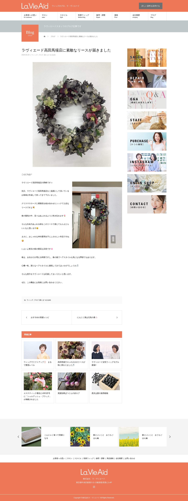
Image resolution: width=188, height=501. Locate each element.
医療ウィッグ (85, 16)
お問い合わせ (130, 458)
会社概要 (139, 16)
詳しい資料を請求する (151, 6)
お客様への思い (30, 16)
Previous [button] (18, 436)
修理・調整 (103, 16)
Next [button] (170, 436)
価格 (121, 16)
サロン (48, 16)
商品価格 (110, 458)
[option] (45, 437)
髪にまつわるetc (50, 55)
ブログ (157, 16)
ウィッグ (34, 55)
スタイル (67, 16)
